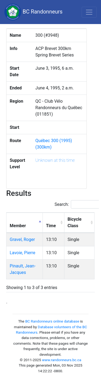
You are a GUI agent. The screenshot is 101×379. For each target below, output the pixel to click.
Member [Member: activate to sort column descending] (18, 225)
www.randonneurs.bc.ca (61, 360)
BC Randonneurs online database (52, 321)
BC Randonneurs (33, 12)
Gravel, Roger (22, 239)
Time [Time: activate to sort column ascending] (51, 225)
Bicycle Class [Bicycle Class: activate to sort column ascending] (75, 222)
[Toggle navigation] (89, 12)
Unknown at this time (55, 160)
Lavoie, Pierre (22, 252)
